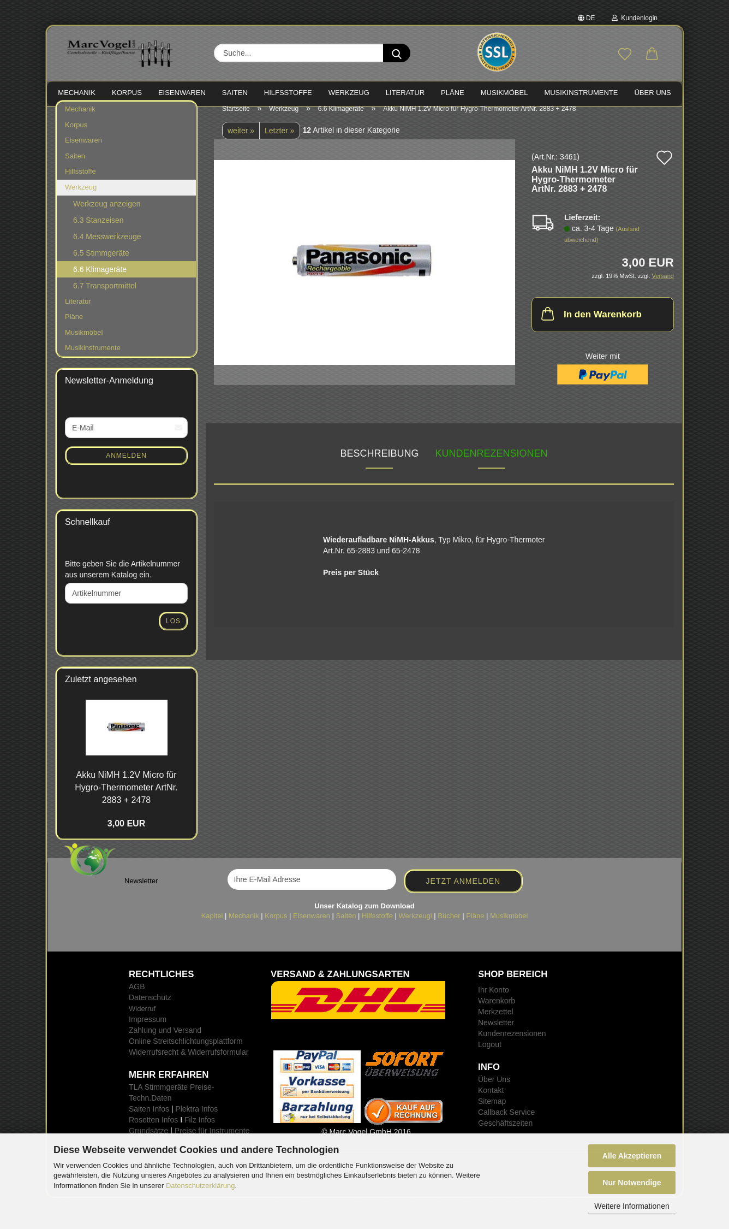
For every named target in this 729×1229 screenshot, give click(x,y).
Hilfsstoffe (80, 182)
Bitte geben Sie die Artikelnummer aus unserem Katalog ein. (122, 580)
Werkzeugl (415, 927)
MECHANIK (76, 92)
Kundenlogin (635, 18)
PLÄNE (452, 92)
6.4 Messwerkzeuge (107, 247)
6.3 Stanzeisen (98, 230)
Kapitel (212, 927)
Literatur (78, 312)
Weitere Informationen (631, 1206)
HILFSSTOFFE (288, 92)
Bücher (449, 927)
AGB (137, 997)
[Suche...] (396, 53)
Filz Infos (199, 1130)
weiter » (241, 141)
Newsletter (496, 1033)
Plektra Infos (196, 1119)
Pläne (74, 327)
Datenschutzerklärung (200, 1185)
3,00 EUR (126, 834)
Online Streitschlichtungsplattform (186, 1052)
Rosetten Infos (153, 1130)
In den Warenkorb (590, 324)
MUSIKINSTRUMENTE (581, 92)
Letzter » (279, 141)
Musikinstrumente (93, 358)
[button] (652, 55)
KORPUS (127, 92)
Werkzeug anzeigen (106, 214)
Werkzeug (81, 198)
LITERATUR (405, 92)
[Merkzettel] (624, 55)
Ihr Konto (493, 1000)
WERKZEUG (348, 92)
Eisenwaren (83, 151)
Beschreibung (379, 464)
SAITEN (235, 92)
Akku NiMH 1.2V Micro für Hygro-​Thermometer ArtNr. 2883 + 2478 (126, 798)
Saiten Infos (149, 1119)
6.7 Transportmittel (104, 296)
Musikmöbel (84, 343)
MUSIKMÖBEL (504, 92)
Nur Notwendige (631, 1182)
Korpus (76, 136)
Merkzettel (495, 1022)
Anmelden (126, 466)
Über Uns (652, 92)
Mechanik (80, 120)
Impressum (147, 1030)
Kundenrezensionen (491, 464)
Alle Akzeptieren (631, 1155)
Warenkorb (496, 1011)
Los (173, 632)
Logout (489, 1055)
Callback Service (506, 1123)
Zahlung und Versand (165, 1041)
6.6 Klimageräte (100, 279)
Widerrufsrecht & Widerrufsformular (188, 1063)
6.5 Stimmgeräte (101, 263)
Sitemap (492, 1112)
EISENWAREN (182, 92)
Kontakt (491, 1101)
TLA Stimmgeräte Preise (170, 1098)
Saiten (75, 167)
